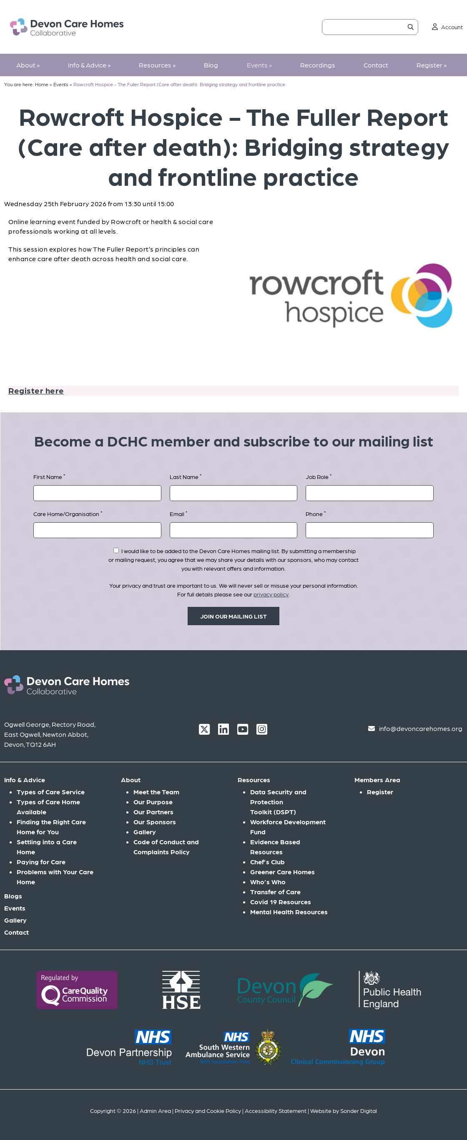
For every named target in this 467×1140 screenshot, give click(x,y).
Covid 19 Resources (280, 902)
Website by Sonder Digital (343, 1110)
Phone (316, 513)
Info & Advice (89, 65)
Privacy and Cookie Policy (208, 1110)
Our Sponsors (154, 822)
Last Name (185, 476)
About (28, 65)
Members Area (377, 779)
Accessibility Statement (275, 1110)
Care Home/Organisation (67, 513)
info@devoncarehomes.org (420, 728)
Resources (157, 65)
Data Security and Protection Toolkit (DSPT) (278, 802)
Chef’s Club (267, 862)
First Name (49, 476)
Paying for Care (41, 862)
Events (259, 65)
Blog (211, 65)
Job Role (318, 476)
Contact (376, 65)
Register (432, 65)
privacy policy (271, 594)
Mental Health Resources (289, 911)
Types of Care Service (51, 792)
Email (178, 513)
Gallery (15, 920)
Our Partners (153, 812)
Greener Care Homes (282, 872)
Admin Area (155, 1110)
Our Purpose (153, 802)
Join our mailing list (233, 616)
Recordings (317, 65)
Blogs (13, 896)
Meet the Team (156, 792)
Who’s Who (268, 882)
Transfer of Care (275, 892)
